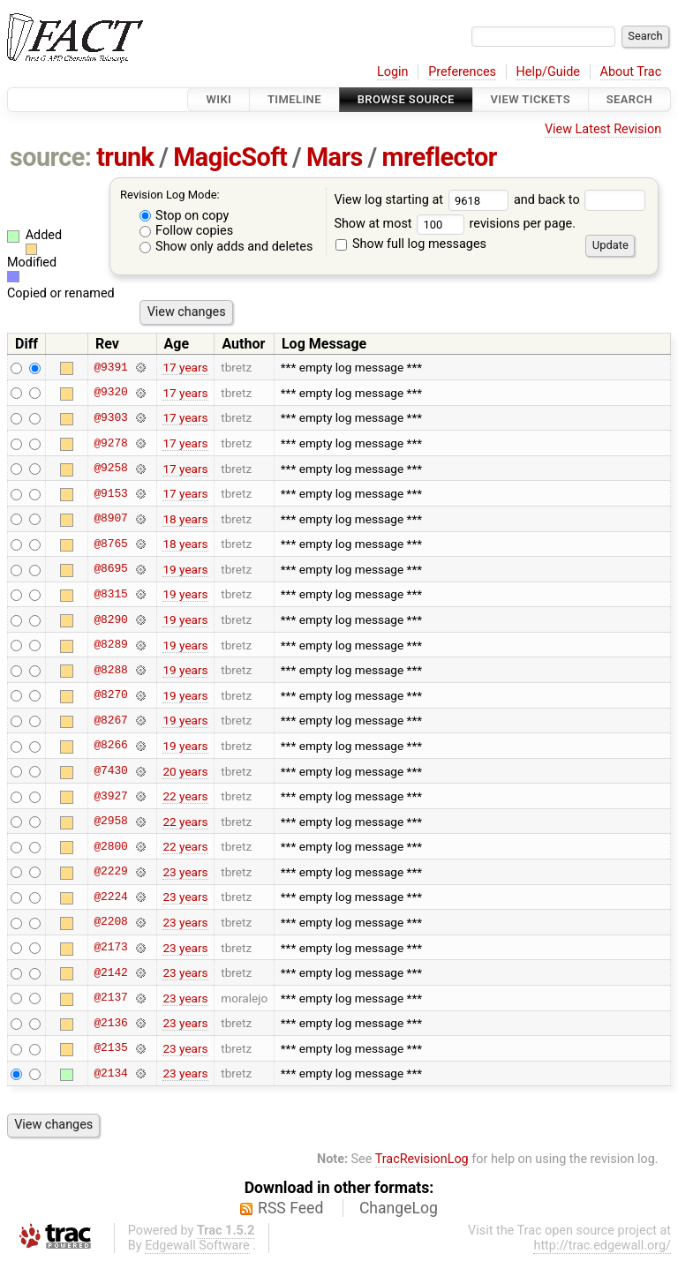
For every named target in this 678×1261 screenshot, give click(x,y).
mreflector (438, 157)
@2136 (110, 1023)
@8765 (110, 544)
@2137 (110, 998)
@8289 (110, 645)
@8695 (110, 569)
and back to (579, 199)
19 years (184, 569)
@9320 (110, 393)
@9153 (110, 493)
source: (51, 157)
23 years (184, 872)
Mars (334, 157)
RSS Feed (290, 1208)
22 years (184, 796)
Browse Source (406, 99)
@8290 (110, 619)
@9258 (110, 469)
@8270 (110, 695)
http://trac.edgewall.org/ (602, 1245)
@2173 (110, 948)
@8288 (110, 670)
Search (629, 99)
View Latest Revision (603, 129)
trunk (125, 157)
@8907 (110, 519)
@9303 (110, 417)
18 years (184, 519)
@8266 (110, 746)
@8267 (110, 720)
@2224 (110, 896)
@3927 (110, 796)
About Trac (631, 71)
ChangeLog (398, 1208)
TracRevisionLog (422, 1159)
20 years (184, 771)
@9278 (110, 443)
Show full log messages (410, 243)
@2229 (110, 872)
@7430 (110, 771)
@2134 (110, 1073)
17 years (184, 367)
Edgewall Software (197, 1245)
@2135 (110, 1048)
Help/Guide (548, 71)
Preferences (462, 71)
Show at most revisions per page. (455, 223)
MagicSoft (230, 157)
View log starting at (424, 199)
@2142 (110, 972)
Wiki (218, 99)
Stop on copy (184, 215)
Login (393, 71)
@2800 (110, 846)
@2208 (110, 922)
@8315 (110, 594)
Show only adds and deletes (226, 246)
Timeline (294, 99)
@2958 (110, 821)
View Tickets (530, 99)
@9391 (110, 367)
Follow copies (186, 230)
